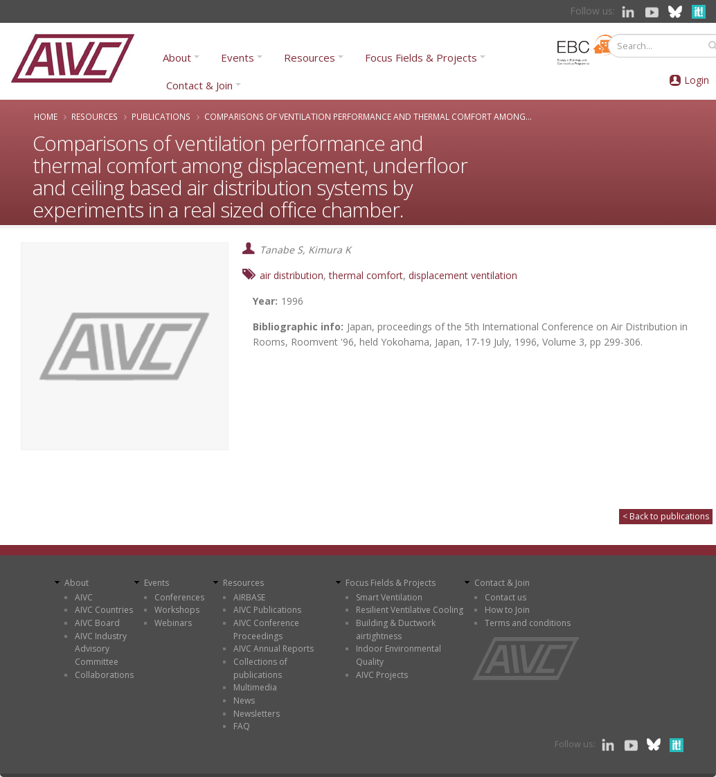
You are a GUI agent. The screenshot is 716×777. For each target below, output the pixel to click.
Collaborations (104, 675)
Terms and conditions (528, 623)
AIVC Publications (267, 610)
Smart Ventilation (389, 597)
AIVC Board (97, 623)
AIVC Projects (382, 675)
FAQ (241, 726)
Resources (309, 57)
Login (696, 80)
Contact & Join (199, 85)
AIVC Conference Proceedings (266, 629)
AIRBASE (249, 597)
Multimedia (255, 687)
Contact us (505, 597)
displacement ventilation (463, 275)
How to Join (507, 610)
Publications (161, 116)
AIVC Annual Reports (273, 648)
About (177, 57)
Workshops (176, 610)
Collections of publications (260, 668)
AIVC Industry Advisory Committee (101, 649)
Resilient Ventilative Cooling (409, 610)
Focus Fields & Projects (421, 57)
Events (237, 57)
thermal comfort (366, 275)
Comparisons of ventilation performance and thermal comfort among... (368, 116)
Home (45, 116)
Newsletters (256, 714)
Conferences (179, 597)
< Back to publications (666, 516)
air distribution (291, 275)
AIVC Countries (104, 610)
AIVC (84, 597)
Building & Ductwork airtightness (396, 629)
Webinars (173, 623)
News (244, 700)
